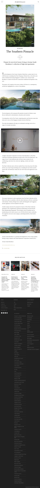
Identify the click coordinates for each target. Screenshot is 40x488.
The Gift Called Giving (18, 323)
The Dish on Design (17, 393)
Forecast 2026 (16, 475)
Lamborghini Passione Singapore (33, 349)
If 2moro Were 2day (18, 321)
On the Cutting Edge (18, 317)
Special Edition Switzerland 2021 (33, 340)
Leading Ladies (17, 415)
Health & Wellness (17, 400)
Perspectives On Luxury (18, 358)
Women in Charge (17, 446)
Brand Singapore (17, 347)
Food (15, 371)
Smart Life (16, 356)
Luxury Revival (17, 387)
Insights (28, 305)
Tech (28, 328)
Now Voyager (16, 332)
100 (14, 302)
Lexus (28, 345)
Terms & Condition (4, 307)
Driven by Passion (17, 406)
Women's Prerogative (18, 343)
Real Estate (29, 304)
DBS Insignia (29, 338)
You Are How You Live (18, 319)
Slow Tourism (16, 360)
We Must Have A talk (18, 339)
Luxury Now (16, 341)
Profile (15, 304)
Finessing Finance (17, 330)
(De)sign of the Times (18, 408)
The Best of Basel (17, 345)
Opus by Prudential (30, 336)
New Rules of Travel (18, 389)
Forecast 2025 (16, 439)
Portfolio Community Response (20, 380)
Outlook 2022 (16, 391)
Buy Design (16, 352)
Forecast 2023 (16, 409)
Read (15, 309)
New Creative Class (17, 434)
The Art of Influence (18, 479)
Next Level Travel (17, 463)
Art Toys (15, 369)
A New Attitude (17, 413)
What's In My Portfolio (18, 307)
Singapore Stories (17, 402)
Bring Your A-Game (17, 384)
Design (28, 325)
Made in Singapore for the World (19, 427)
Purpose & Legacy (17, 467)
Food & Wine (29, 319)
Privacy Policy (3, 305)
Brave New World (17, 398)
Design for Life (17, 338)
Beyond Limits (16, 477)
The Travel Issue (17, 417)
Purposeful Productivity (18, 411)
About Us (2, 302)
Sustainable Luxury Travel (19, 382)
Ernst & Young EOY (30, 334)
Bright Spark (16, 459)
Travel (28, 323)
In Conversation (17, 376)
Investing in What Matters (19, 482)
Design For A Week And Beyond (20, 315)
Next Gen (16, 422)
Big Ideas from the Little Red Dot (20, 328)
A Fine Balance (17, 431)
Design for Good (17, 424)
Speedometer (29, 317)
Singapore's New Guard (18, 456)
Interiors (28, 321)
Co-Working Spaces (17, 367)
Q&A (14, 305)
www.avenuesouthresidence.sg (9, 245)
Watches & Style (30, 315)
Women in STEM (17, 378)
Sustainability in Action (18, 450)
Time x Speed (16, 334)
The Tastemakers (17, 452)
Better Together (17, 461)
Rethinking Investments (18, 465)
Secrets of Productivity (18, 397)
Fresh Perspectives (17, 373)
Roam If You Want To (18, 349)
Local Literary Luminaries (18, 363)
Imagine (15, 350)
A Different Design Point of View (20, 454)
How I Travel (16, 448)
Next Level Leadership (18, 441)
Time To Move (16, 365)
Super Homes (16, 354)
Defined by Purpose (18, 443)
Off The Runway (17, 325)
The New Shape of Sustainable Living (20, 471)
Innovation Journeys (18, 404)
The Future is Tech (17, 336)
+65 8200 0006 (6, 248)
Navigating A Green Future (19, 395)
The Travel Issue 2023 (18, 419)
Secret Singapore (30, 343)
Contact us (3, 304)
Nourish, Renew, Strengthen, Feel (19, 437)
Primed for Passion (17, 429)
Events (28, 330)
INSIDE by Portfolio (30, 347)
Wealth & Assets (30, 302)
